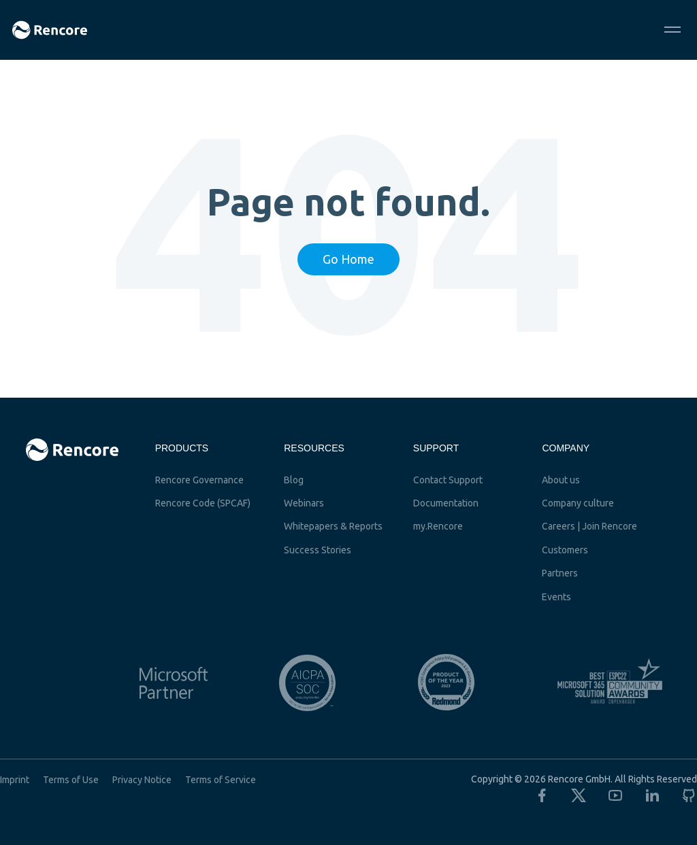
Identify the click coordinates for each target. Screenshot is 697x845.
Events (556, 596)
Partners (560, 573)
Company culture (578, 503)
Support (436, 448)
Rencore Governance (199, 480)
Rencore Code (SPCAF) (202, 503)
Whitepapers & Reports (333, 526)
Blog (294, 480)
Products (182, 448)
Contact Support (448, 480)
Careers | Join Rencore (589, 526)
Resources (314, 448)
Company (565, 448)
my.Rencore (438, 526)
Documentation (446, 503)
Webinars (304, 503)
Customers (565, 550)
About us (561, 480)
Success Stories (317, 550)
